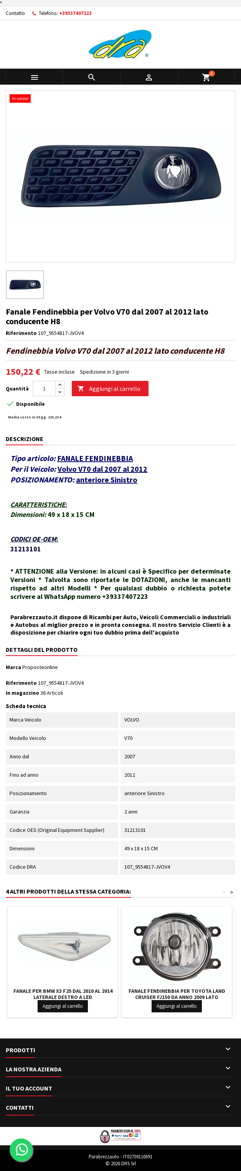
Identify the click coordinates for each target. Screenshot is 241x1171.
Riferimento (21, 333)
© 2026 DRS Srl (121, 1163)
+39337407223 (75, 13)
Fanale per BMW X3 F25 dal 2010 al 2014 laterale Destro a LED (62, 993)
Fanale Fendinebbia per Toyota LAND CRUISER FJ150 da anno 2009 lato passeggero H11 (177, 997)
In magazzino (22, 692)
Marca (13, 667)
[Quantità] (44, 388)
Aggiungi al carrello (109, 389)
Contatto (15, 13)
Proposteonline (40, 667)
